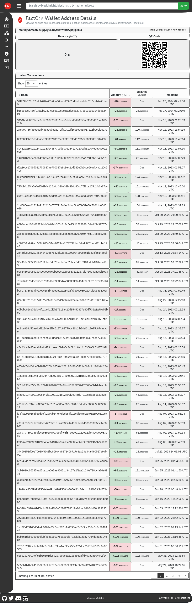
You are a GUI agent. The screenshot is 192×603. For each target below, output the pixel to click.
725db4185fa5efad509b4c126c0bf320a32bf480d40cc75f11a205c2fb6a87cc (62, 186)
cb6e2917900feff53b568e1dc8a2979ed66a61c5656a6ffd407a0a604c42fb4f (62, 555)
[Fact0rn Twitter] (11, 597)
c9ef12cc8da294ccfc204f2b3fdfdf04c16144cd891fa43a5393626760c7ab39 (62, 195)
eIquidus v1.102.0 (95, 598)
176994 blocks (166, 598)
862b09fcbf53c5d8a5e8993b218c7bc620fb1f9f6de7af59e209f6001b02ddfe (62, 139)
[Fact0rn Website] (26, 597)
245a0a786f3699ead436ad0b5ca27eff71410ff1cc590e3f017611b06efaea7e (62, 129)
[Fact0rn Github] (4, 597)
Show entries (32, 84)
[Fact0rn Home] (7, 6)
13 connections (182, 598)
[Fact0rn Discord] (18, 597)
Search (183, 6)
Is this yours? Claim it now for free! (167, 29)
